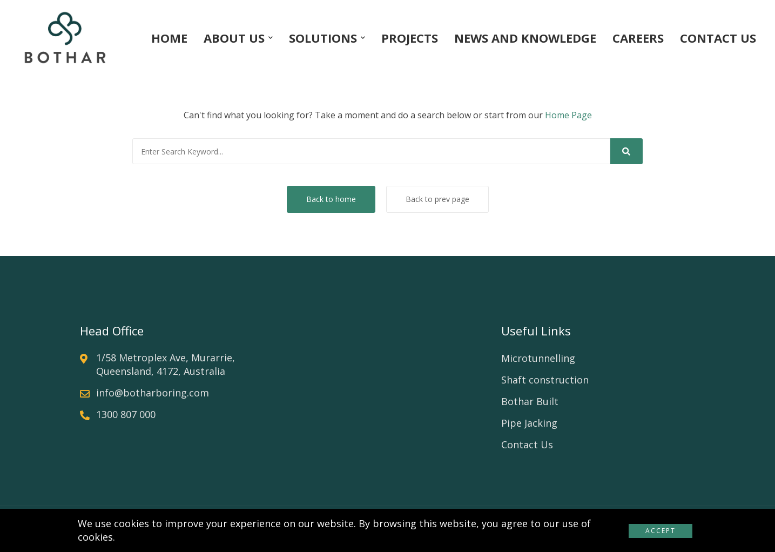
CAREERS (638, 38)
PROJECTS (409, 38)
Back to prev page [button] (437, 199)
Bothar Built (529, 401)
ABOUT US (234, 38)
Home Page (568, 115)
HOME (169, 38)
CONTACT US (718, 38)
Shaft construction (545, 379)
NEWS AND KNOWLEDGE (525, 38)
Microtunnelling (538, 358)
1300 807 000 (126, 414)
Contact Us (527, 444)
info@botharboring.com (152, 392)
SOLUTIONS (323, 38)
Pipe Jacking (529, 422)
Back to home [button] (331, 199)
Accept (660, 530)
